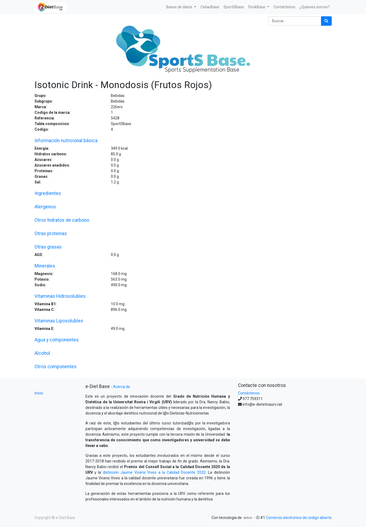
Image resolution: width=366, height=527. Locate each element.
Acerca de (121, 387)
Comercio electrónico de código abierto (299, 517)
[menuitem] (209, 7)
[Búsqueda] (326, 21)
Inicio (39, 393)
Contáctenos (249, 393)
